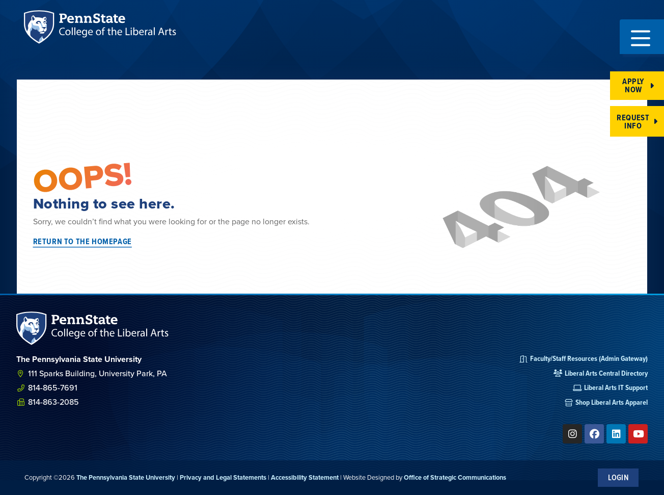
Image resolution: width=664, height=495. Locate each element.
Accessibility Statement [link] (305, 477)
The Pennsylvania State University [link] (125, 477)
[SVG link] (92, 328)
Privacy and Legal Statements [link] (223, 477)
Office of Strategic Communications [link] (455, 477)
